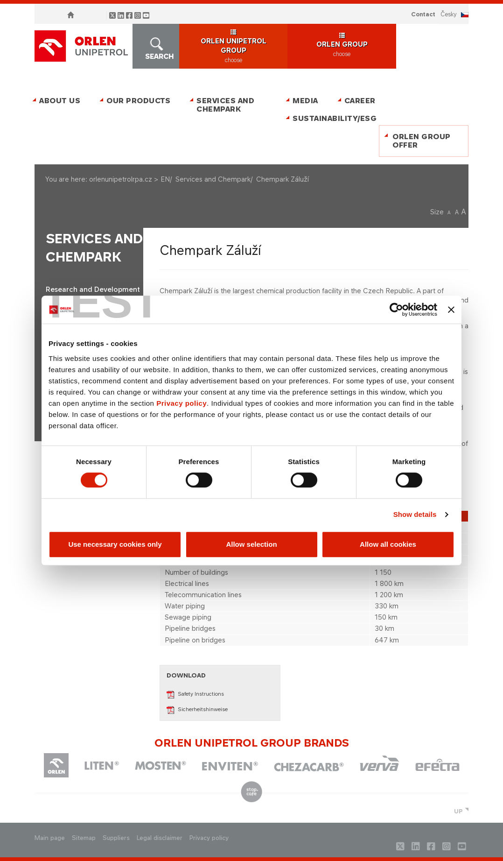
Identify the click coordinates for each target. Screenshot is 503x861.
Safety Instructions (195, 694)
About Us (59, 100)
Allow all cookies (388, 544)
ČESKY (448, 14)
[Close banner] (451, 309)
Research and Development (93, 289)
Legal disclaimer (159, 837)
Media (305, 100)
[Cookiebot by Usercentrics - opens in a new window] (396, 310)
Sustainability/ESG (331, 118)
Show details (415, 514)
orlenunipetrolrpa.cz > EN (129, 179)
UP (458, 811)
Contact (423, 14)
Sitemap (84, 837)
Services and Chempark (225, 104)
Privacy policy (181, 403)
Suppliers (116, 837)
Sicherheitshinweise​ (197, 709)
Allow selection (251, 544)
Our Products (138, 100)
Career (360, 100)
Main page (50, 837)
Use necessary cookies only (114, 544)
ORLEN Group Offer (421, 140)
